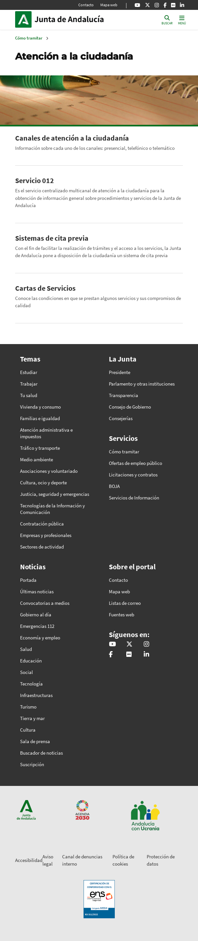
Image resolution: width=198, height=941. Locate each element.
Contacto (86, 4)
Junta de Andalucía (23, 19)
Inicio (79, 19)
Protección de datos (161, 860)
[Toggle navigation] (182, 19)
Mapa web (108, 4)
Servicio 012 (34, 180)
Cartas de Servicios (45, 288)
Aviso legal (47, 860)
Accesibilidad (28, 860)
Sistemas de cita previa (51, 238)
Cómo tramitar (28, 38)
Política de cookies (123, 860)
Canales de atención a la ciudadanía (72, 138)
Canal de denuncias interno (82, 860)
